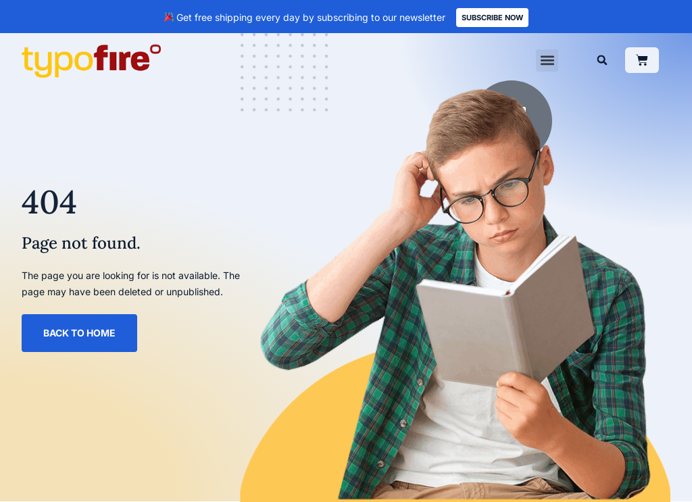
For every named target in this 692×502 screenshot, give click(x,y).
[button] (547, 60)
